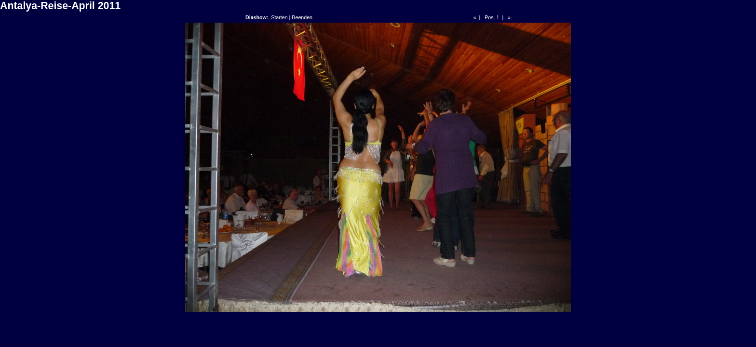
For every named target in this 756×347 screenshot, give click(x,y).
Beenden (302, 17)
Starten (279, 17)
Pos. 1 (492, 17)
